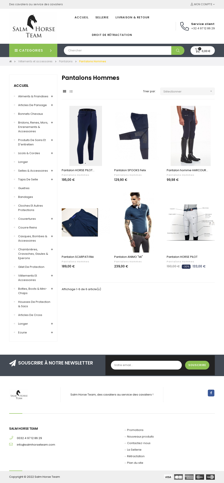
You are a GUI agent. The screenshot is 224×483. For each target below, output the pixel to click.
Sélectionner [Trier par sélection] (189, 91)
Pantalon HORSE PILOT (182, 257)
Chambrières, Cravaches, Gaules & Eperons (33, 253)
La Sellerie (134, 450)
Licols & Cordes (29, 153)
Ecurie (22, 332)
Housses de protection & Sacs (34, 304)
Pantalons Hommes (75, 175)
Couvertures (27, 219)
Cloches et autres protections (30, 208)
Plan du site (135, 463)
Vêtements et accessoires (27, 278)
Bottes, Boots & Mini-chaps (32, 291)
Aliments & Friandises (33, 96)
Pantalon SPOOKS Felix (130, 170)
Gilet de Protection (31, 267)
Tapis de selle (28, 179)
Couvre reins (27, 227)
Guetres (24, 188)
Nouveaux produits (140, 436)
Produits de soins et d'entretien (32, 142)
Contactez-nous (138, 443)
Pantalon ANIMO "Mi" (128, 257)
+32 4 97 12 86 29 (203, 28)
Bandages (25, 197)
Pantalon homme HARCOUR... (187, 170)
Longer (23, 162)
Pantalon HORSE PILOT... (78, 170)
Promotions (135, 430)
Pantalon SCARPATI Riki (78, 257)
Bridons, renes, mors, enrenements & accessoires (33, 126)
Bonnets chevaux (30, 114)
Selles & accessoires (33, 171)
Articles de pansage (32, 105)
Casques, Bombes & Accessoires (32, 238)
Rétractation (136, 456)
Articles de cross (30, 315)
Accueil (21, 85)
